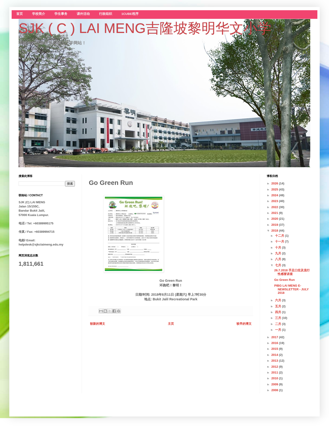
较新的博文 (97, 323)
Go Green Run (284, 280)
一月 (278, 329)
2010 (275, 378)
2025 (275, 189)
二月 (278, 324)
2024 (275, 195)
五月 (278, 306)
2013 (275, 360)
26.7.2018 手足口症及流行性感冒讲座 (291, 272)
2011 (275, 372)
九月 (278, 253)
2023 (275, 201)
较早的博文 (244, 323)
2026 (275, 183)
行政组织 (105, 14)
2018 (275, 230)
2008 (275, 390)
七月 (278, 265)
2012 (275, 366)
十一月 (280, 241)
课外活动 (83, 14)
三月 (278, 318)
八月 (278, 259)
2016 (275, 343)
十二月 (280, 235)
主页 (171, 323)
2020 (275, 218)
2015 (275, 349)
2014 (275, 355)
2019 (275, 224)
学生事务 (60, 14)
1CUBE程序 (130, 14)
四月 (278, 312)
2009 (275, 384)
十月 (278, 247)
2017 (275, 337)
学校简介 (38, 14)
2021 (275, 213)
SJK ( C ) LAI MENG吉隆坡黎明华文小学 (145, 28)
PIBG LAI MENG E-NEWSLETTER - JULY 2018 (291, 289)
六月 (278, 300)
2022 (275, 207)
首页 (19, 14)
